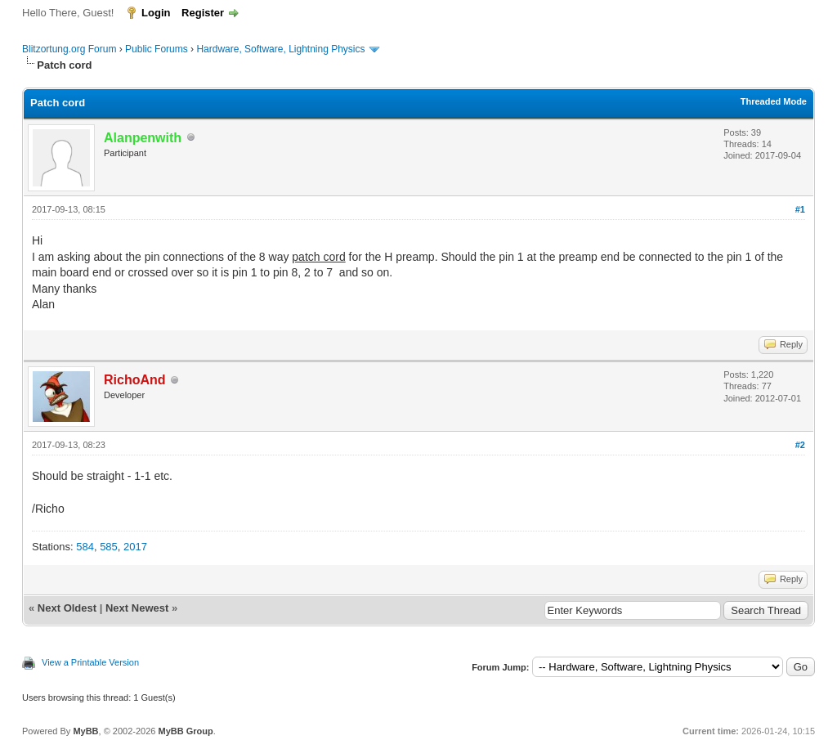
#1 (800, 209)
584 (85, 546)
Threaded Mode (774, 101)
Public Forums (156, 49)
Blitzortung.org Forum (69, 49)
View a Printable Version (90, 662)
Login (155, 13)
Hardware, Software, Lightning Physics (280, 49)
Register (202, 13)
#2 (800, 445)
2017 (135, 546)
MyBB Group (185, 731)
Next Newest (136, 608)
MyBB (85, 731)
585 (109, 546)
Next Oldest (67, 608)
